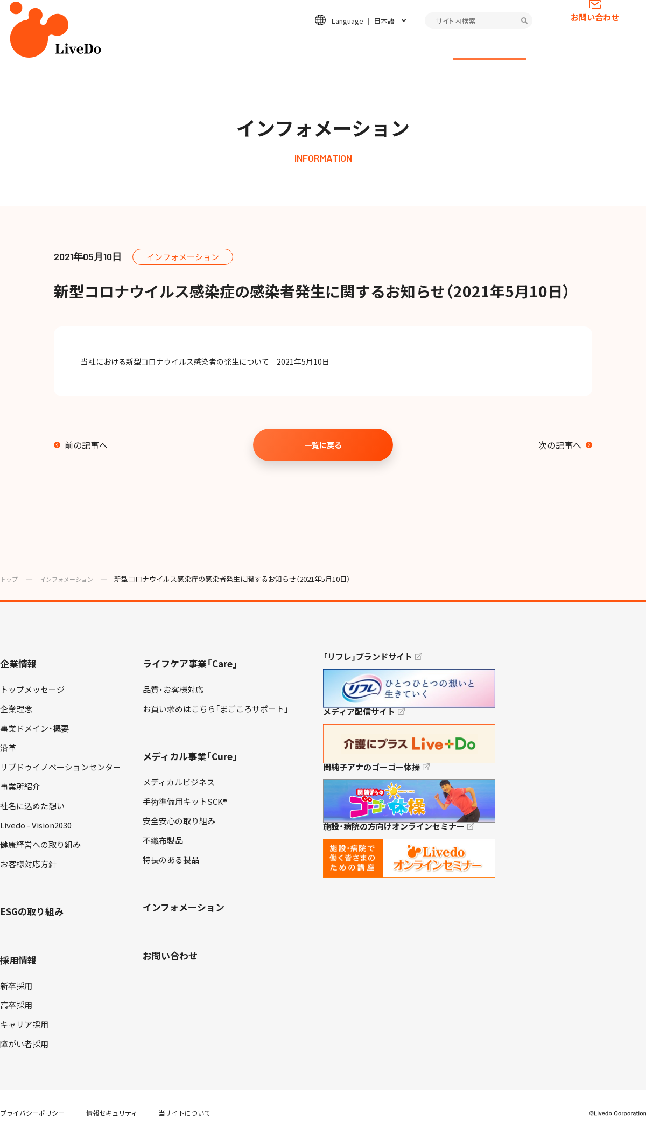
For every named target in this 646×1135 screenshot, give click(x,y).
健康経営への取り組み (40, 845)
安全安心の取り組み (179, 821)
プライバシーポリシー (32, 1113)
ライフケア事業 (208, 46)
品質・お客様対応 (173, 689)
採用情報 (419, 46)
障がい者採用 (24, 1044)
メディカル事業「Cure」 (190, 756)
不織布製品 (163, 840)
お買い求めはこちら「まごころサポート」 (216, 709)
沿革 (8, 748)
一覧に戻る (323, 444)
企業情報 (145, 46)
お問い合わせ (595, 35)
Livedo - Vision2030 (36, 825)
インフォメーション (489, 46)
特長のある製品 (171, 860)
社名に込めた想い (32, 806)
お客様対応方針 (28, 864)
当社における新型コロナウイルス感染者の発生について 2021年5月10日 (213, 361)
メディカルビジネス (179, 782)
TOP (607, 1092)
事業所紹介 (20, 786)
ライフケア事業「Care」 (190, 663)
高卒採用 (16, 1005)
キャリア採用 (24, 1024)
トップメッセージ (32, 689)
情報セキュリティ (111, 1113)
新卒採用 (16, 986)
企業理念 (16, 709)
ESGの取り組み (356, 46)
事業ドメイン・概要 (34, 728)
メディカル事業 (282, 46)
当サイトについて (184, 1113)
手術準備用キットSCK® (185, 801)
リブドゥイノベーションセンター (60, 767)
